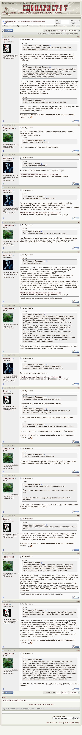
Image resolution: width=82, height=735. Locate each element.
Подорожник (8, 128)
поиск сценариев (8, 700)
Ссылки (25, 3)
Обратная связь (52, 723)
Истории (58, 12)
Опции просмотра (71, 34)
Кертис (6, 40)
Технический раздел (24, 21)
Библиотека (49, 12)
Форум (18, 3)
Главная (13, 12)
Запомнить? (75, 21)
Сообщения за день (60, 26)
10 (75, 31)
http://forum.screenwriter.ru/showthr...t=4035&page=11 (40, 174)
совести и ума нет (20, 700)
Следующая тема (47, 704)
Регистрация (8, 26)
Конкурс (21, 12)
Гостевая (11, 3)
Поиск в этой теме (56, 34)
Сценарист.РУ (63, 723)
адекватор (7, 158)
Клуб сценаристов (10, 21)
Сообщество (42, 26)
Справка (30, 26)
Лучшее (28, 12)
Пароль (58, 23)
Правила (20, 26)
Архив (72, 723)
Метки (4, 697)
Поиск (4, 3)
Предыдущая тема (35, 704)
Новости (33, 3)
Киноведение (38, 12)
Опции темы (42, 34)
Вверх (77, 723)
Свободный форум (39, 21)
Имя (57, 21)
